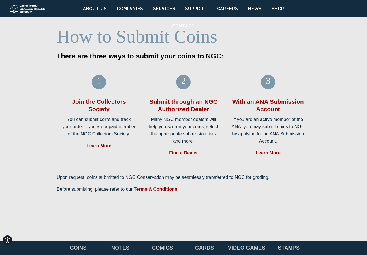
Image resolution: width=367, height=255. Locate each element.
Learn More (98, 145)
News (254, 8)
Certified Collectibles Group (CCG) (27, 8)
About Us (95, 8)
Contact (183, 25)
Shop (278, 8)
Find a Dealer (183, 152)
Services (164, 8)
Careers (227, 8)
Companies (130, 8)
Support (196, 8)
